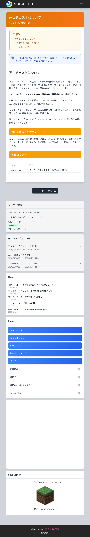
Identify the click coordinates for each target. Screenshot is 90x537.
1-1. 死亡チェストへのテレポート (28, 43)
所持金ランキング (18, 353)
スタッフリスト (17, 330)
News (11, 277)
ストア (13, 361)
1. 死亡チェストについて (23, 39)
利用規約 (45, 532)
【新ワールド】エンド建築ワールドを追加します (30, 284)
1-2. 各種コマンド (22, 46)
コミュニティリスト (19, 337)
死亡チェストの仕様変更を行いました (25, 297)
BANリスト (15, 345)
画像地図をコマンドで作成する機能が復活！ (28, 309)
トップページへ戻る (45, 190)
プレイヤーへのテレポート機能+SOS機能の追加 (30, 290)
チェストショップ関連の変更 (21, 303)
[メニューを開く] (81, 4)
